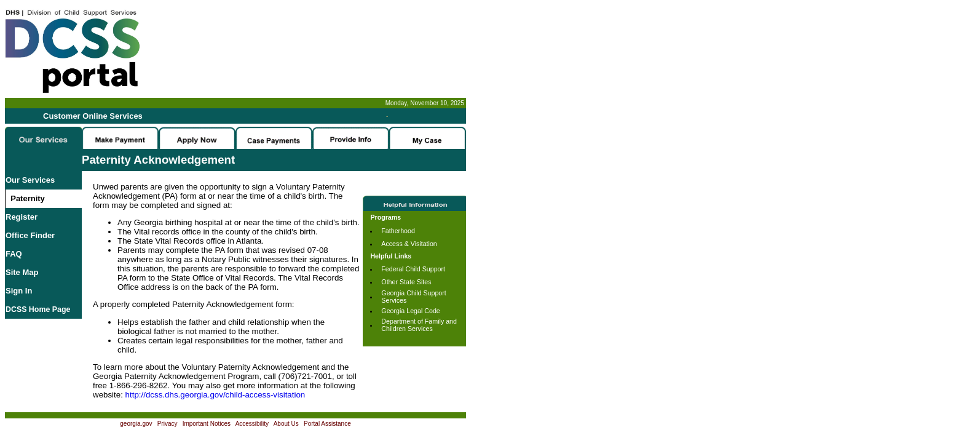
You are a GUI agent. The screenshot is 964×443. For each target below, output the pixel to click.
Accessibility (252, 423)
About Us (286, 423)
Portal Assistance (327, 423)
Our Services (30, 180)
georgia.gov (136, 423)
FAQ (14, 253)
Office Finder (30, 235)
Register (22, 217)
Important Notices (207, 423)
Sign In (19, 290)
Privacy (167, 423)
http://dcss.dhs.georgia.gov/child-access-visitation (215, 394)
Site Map (22, 272)
